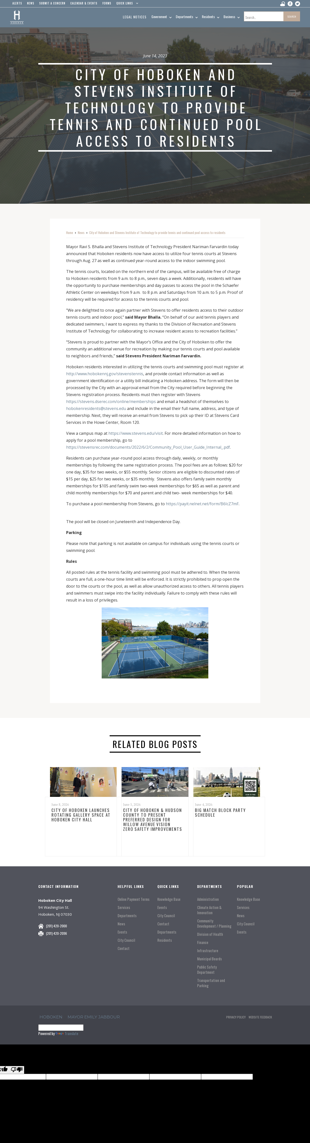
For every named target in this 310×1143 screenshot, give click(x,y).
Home (69, 232)
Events (122, 932)
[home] (17, 17)
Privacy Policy (236, 1017)
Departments (127, 915)
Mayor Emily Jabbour (94, 1016)
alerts (17, 3)
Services (124, 907)
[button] (126, 4)
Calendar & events (83, 3)
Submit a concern (52, 3)
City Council (126, 940)
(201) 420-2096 (56, 933)
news (30, 3)
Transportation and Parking (211, 983)
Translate (66, 1033)
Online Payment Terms (133, 899)
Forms (106, 3)
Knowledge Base (168, 899)
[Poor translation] (16, 1070)
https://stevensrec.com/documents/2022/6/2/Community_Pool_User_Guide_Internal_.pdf (148, 447)
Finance (202, 942)
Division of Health (210, 934)
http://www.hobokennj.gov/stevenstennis (104, 373)
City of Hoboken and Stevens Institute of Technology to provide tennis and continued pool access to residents (157, 232)
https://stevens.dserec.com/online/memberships (111, 401)
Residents (164, 940)
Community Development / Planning (214, 923)
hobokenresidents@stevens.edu (96, 408)
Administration (208, 899)
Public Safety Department (207, 969)
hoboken (51, 1016)
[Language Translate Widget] (61, 1027)
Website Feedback (260, 1017)
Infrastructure (207, 950)
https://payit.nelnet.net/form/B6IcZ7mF (202, 503)
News (81, 232)
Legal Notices (134, 16)
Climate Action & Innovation (209, 910)
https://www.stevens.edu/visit (135, 433)
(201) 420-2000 (56, 925)
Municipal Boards (209, 958)
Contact (124, 948)
